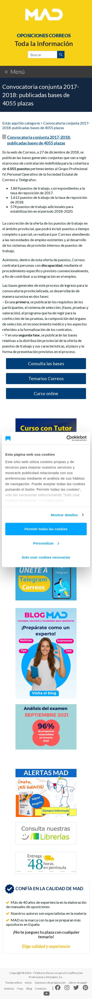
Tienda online (13, 982)
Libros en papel (78, 982)
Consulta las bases (46, 363)
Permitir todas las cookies (46, 529)
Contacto (40, 988)
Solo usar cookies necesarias (46, 557)
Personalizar (46, 543)
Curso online (46, 393)
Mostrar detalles (64, 515)
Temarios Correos (46, 378)
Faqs (20, 988)
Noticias (9, 988)
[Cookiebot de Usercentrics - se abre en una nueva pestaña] (66, 438)
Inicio (28, 982)
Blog (29, 988)
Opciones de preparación (50, 982)
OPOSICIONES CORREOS (44, 35)
